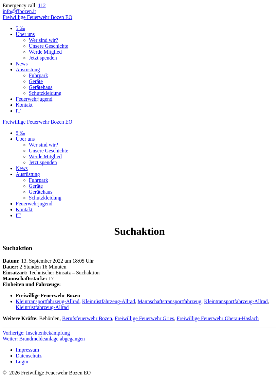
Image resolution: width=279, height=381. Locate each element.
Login (22, 361)
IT (18, 110)
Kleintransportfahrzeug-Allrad (48, 301)
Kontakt (24, 105)
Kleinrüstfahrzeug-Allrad (108, 301)
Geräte (36, 81)
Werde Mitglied (45, 52)
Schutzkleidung (45, 93)
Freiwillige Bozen (37, 17)
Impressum (27, 350)
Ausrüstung (28, 69)
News (22, 63)
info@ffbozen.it (19, 11)
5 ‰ (20, 28)
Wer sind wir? (43, 40)
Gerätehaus (40, 87)
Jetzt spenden (43, 58)
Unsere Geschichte (48, 46)
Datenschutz (29, 355)
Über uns (25, 34)
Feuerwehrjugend (34, 99)
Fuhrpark (38, 75)
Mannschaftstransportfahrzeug (169, 301)
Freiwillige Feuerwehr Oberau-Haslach (218, 318)
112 (42, 5)
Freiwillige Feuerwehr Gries (144, 318)
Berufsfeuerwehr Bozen (87, 318)
